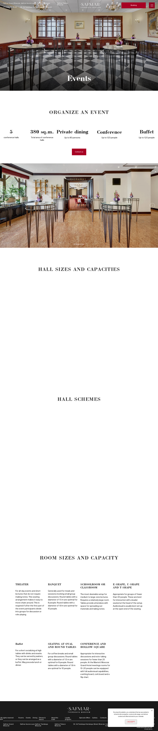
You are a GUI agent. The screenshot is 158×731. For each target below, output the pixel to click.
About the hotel (54, 718)
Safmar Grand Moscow (11, 3)
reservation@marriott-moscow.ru (144, 728)
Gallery (94, 718)
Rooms (21, 718)
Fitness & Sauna (42, 718)
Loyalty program (68, 718)
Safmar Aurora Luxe (28, 3)
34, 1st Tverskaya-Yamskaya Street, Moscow (36, 7)
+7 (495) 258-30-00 (10, 7)
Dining (35, 718)
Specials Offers (84, 718)
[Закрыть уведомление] (152, 710)
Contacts (103, 718)
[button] (79, 152)
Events (28, 718)
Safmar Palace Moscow (62, 4)
